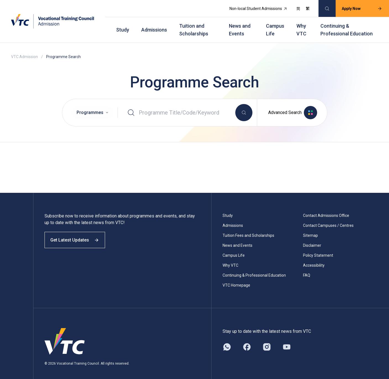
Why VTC (301, 25)
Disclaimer (312, 238)
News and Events (239, 25)
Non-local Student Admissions (254, 7)
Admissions (154, 25)
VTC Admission (24, 50)
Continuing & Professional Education (346, 25)
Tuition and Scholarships (193, 25)
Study (122, 25)
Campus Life (275, 25)
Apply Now (358, 7)
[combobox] (92, 107)
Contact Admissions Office (326, 208)
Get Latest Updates (78, 237)
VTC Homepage (236, 278)
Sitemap (310, 228)
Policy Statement (318, 248)
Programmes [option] (90, 107)
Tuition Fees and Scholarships (248, 228)
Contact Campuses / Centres (328, 218)
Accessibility (314, 258)
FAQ (306, 268)
